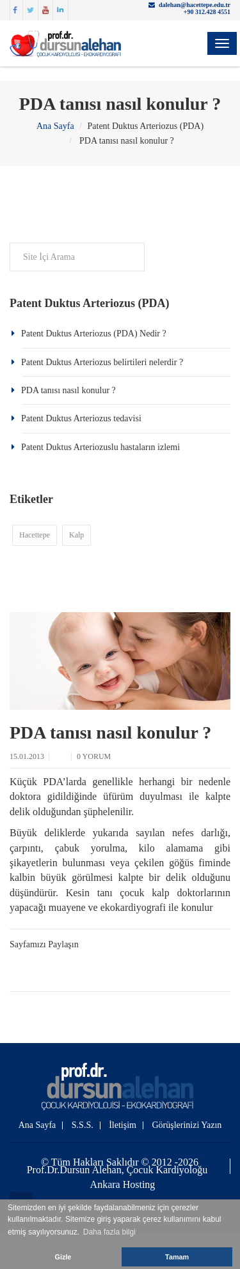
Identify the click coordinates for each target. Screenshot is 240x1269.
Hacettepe (34, 534)
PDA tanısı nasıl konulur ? (68, 390)
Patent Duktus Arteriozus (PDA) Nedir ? (93, 333)
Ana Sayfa (55, 126)
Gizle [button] (63, 1257)
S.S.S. (82, 1125)
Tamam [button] (177, 1257)
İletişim (122, 1125)
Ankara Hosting (123, 1185)
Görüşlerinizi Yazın (186, 1125)
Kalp (76, 534)
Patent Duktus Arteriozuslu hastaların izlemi (100, 447)
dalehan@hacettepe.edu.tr (194, 4)
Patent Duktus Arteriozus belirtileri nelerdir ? (102, 362)
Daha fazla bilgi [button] (109, 1232)
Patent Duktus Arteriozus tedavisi (81, 418)
